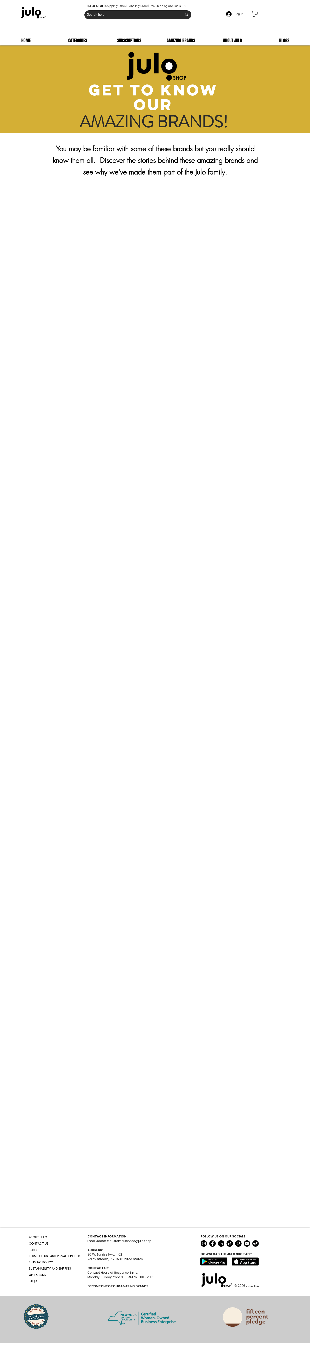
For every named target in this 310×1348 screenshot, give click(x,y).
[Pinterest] (238, 1243)
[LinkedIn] (221, 1243)
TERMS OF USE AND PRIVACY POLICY (39, 1256)
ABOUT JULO (38, 1237)
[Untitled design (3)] (255, 1243)
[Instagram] (204, 1243)
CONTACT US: (98, 1268)
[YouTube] (247, 1243)
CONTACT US (38, 1243)
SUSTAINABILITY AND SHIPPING (39, 1268)
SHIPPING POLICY (39, 1262)
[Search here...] (131, 14)
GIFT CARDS (37, 1275)
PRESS (33, 1250)
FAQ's (33, 1281)
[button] (255, 14)
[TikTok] (229, 1243)
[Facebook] (212, 1243)
